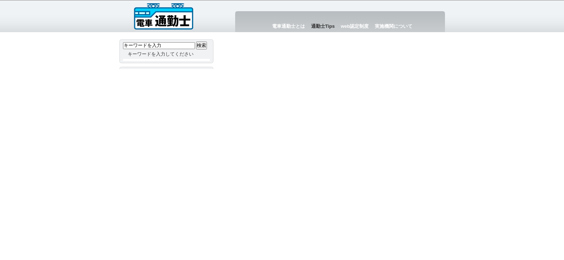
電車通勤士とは (288, 26)
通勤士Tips (323, 26)
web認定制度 (355, 26)
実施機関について (393, 26)
